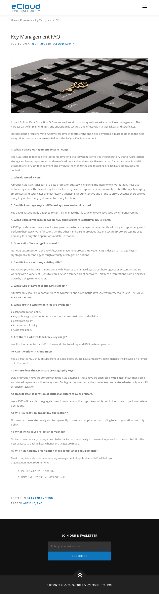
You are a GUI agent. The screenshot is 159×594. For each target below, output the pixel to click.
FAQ (40, 503)
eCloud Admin (64, 44)
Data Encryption (40, 498)
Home (14, 20)
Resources (26, 20)
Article (29, 503)
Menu (144, 7)
